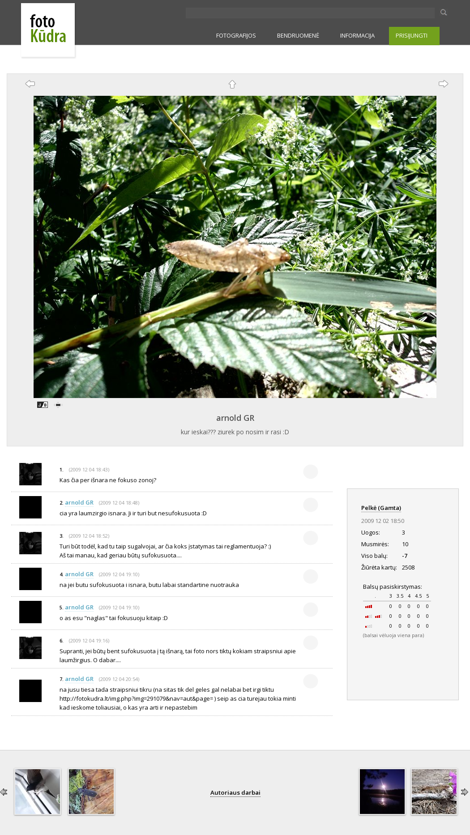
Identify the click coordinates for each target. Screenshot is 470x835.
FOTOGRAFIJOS (236, 35)
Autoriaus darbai (235, 792)
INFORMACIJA (357, 35)
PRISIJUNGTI (411, 35)
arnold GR (235, 417)
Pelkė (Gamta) (381, 508)
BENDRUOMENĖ (298, 35)
